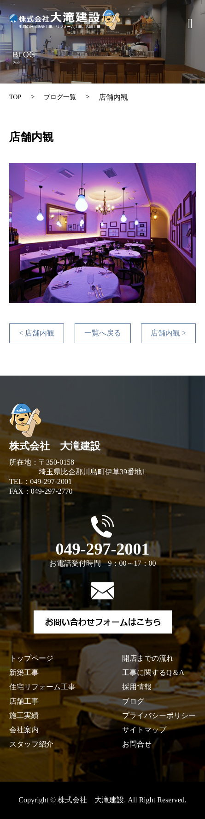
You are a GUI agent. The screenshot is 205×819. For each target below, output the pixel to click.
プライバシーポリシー (159, 715)
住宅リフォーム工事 (42, 687)
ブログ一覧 (60, 97)
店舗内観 (36, 333)
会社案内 (24, 730)
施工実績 (24, 715)
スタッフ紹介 (31, 744)
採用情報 (137, 687)
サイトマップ (144, 730)
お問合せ (137, 744)
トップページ (31, 658)
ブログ (133, 701)
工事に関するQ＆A (153, 672)
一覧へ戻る (102, 333)
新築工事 (24, 672)
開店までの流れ (148, 658)
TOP (15, 97)
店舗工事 (24, 701)
